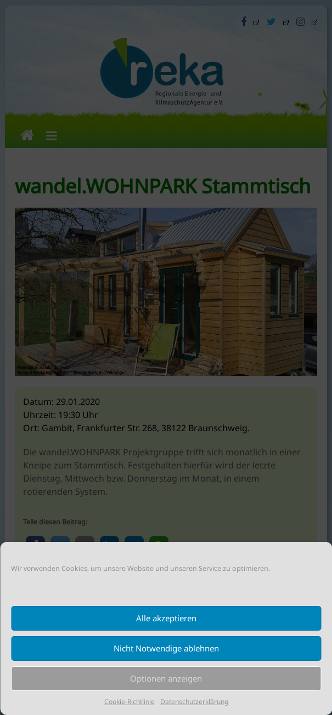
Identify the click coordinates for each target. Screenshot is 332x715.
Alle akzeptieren (166, 618)
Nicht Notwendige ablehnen (166, 648)
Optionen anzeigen (166, 678)
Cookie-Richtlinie (129, 701)
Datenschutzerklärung (194, 701)
